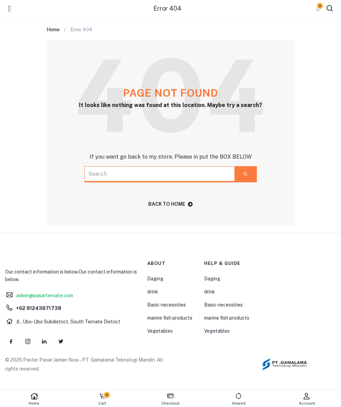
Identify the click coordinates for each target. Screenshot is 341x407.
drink (152, 291)
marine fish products (169, 318)
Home (34, 399)
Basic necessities (166, 305)
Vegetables (160, 331)
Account (307, 399)
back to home (170, 204)
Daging (155, 278)
